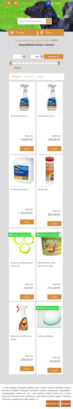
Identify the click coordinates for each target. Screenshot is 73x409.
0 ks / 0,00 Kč (57, 3)
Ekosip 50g (42, 189)
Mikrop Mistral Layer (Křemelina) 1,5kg (46, 264)
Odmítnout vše (53, 403)
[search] (48, 21)
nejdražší (40, 76)
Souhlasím (66, 403)
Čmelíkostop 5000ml (19, 189)
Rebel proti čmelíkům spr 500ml (21, 338)
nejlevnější (28, 76)
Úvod (17, 40)
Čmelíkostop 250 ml (19, 116)
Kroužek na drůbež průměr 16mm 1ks (21, 264)
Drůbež (46, 40)
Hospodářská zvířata (31, 40)
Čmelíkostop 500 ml (46, 116)
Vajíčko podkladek (45, 336)
